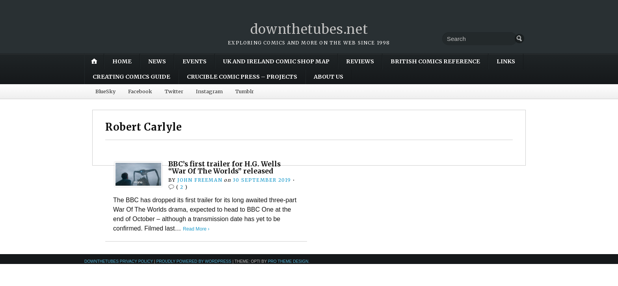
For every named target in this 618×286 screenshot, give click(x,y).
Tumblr (244, 91)
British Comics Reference (435, 61)
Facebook (140, 91)
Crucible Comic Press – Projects (242, 76)
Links (506, 61)
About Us (328, 76)
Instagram (209, 91)
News (157, 61)
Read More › (197, 229)
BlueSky (105, 91)
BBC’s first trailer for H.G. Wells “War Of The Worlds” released (227, 167)
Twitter (174, 91)
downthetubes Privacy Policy (118, 261)
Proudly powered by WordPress (193, 261)
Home (122, 61)
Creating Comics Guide (131, 76)
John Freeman (199, 180)
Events (194, 61)
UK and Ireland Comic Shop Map (276, 61)
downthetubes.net (309, 29)
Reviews (360, 61)
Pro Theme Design (288, 261)
